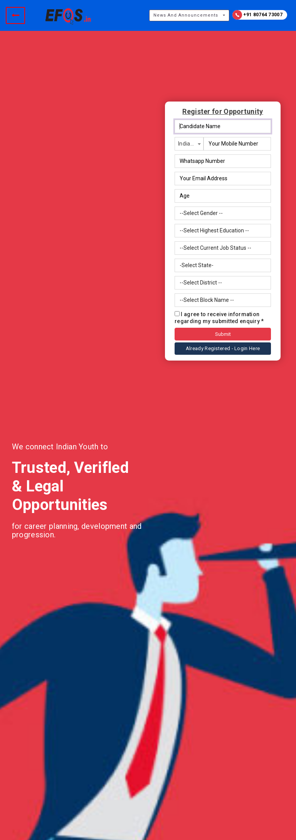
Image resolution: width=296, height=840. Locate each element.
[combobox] (189, 144)
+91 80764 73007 (257, 15)
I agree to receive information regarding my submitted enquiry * (219, 317)
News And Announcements (185, 15)
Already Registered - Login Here (223, 348)
